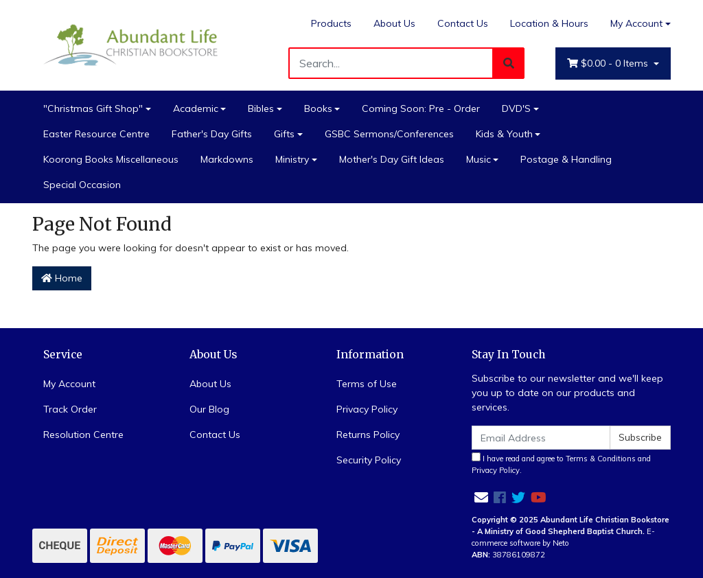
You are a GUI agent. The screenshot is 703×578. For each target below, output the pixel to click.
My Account (69, 384)
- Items (609, 63)
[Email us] (481, 497)
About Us (394, 23)
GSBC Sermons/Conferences (389, 134)
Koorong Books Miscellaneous (110, 159)
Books (318, 108)
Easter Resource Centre (96, 134)
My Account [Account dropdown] (636, 23)
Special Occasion (82, 184)
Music (478, 159)
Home (61, 278)
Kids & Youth (504, 134)
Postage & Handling (566, 159)
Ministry (292, 159)
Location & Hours (549, 23)
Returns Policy (368, 434)
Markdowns (226, 159)
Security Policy (368, 460)
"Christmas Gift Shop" (93, 108)
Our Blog (209, 409)
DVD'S (516, 108)
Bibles (261, 108)
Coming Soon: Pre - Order (421, 108)
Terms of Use (366, 384)
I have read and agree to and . (561, 463)
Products (331, 23)
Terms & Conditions (601, 458)
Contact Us (462, 23)
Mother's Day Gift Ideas (391, 159)
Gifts (284, 134)
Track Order (70, 409)
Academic (195, 108)
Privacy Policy (366, 409)
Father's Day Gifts (212, 134)
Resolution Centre (83, 434)
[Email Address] (541, 438)
